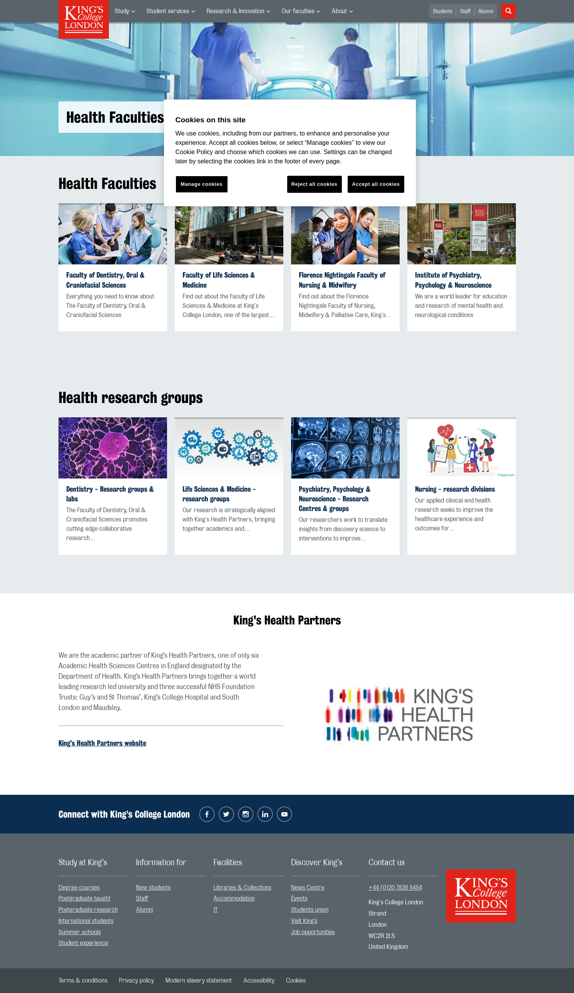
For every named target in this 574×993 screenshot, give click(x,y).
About (339, 11)
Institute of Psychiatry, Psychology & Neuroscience (453, 280)
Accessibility (258, 981)
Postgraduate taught (84, 898)
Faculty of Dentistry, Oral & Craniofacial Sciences (105, 280)
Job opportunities (313, 932)
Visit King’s (304, 921)
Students (442, 11)
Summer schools (80, 932)
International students (86, 921)
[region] (290, 153)
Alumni (485, 11)
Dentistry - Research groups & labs (110, 494)
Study (122, 11)
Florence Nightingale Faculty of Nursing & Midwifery (342, 280)
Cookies (296, 981)
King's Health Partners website (102, 743)
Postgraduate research (88, 910)
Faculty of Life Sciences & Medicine (219, 280)
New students (153, 888)
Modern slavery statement (198, 981)
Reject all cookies (314, 184)
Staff (465, 11)
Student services (168, 11)
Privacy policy (136, 981)
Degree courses (79, 888)
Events (299, 898)
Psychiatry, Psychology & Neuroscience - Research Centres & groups (335, 498)
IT (216, 910)
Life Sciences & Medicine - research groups (219, 494)
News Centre (307, 888)
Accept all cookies (376, 184)
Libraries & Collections (242, 888)
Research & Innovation (235, 11)
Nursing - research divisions (455, 489)
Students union (310, 910)
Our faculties (298, 11)
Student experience (83, 943)
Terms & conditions (83, 981)
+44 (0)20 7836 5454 (395, 888)
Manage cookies (201, 184)
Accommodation (234, 898)
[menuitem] (125, 11)
